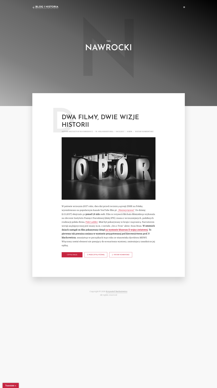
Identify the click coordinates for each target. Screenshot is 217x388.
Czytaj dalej (72, 255)
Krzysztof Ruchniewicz (81, 131)
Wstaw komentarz (144, 131)
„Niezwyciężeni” (126, 210)
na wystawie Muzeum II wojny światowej (126, 230)
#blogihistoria (105, 131)
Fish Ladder (91, 222)
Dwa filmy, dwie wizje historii (100, 121)
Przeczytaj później (96, 255)
